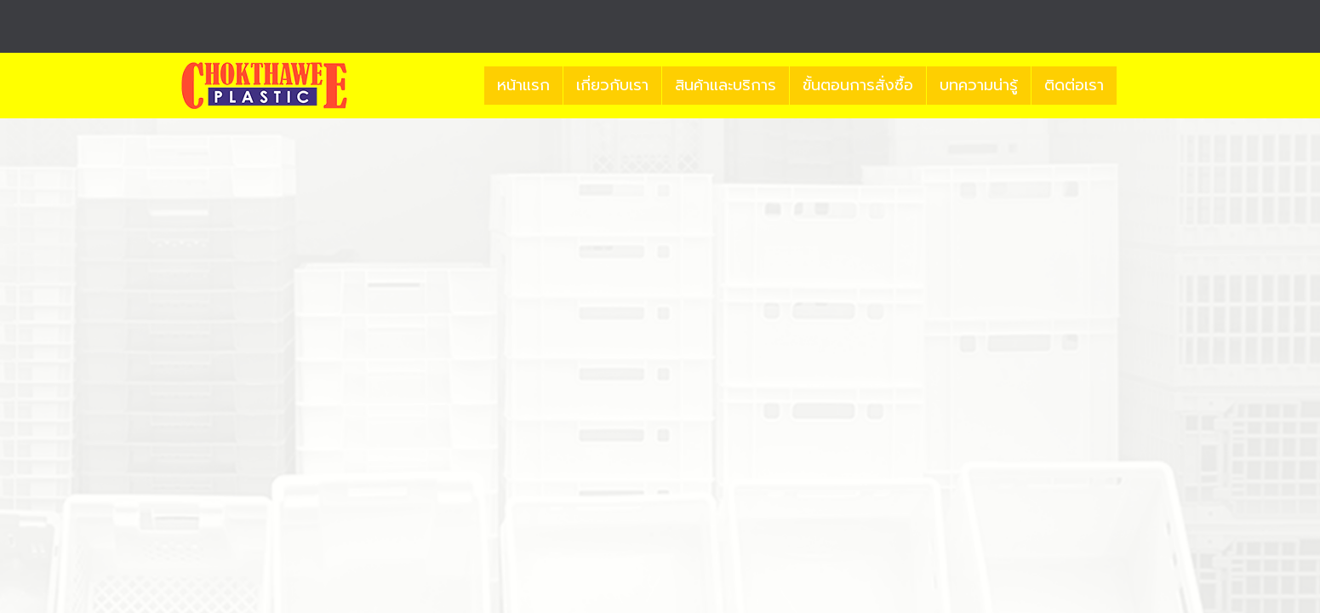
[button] (1132, 86)
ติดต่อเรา (1074, 85)
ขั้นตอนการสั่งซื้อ (858, 85)
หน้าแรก (523, 85)
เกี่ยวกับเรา (612, 85)
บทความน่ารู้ (979, 85)
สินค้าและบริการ (725, 85)
